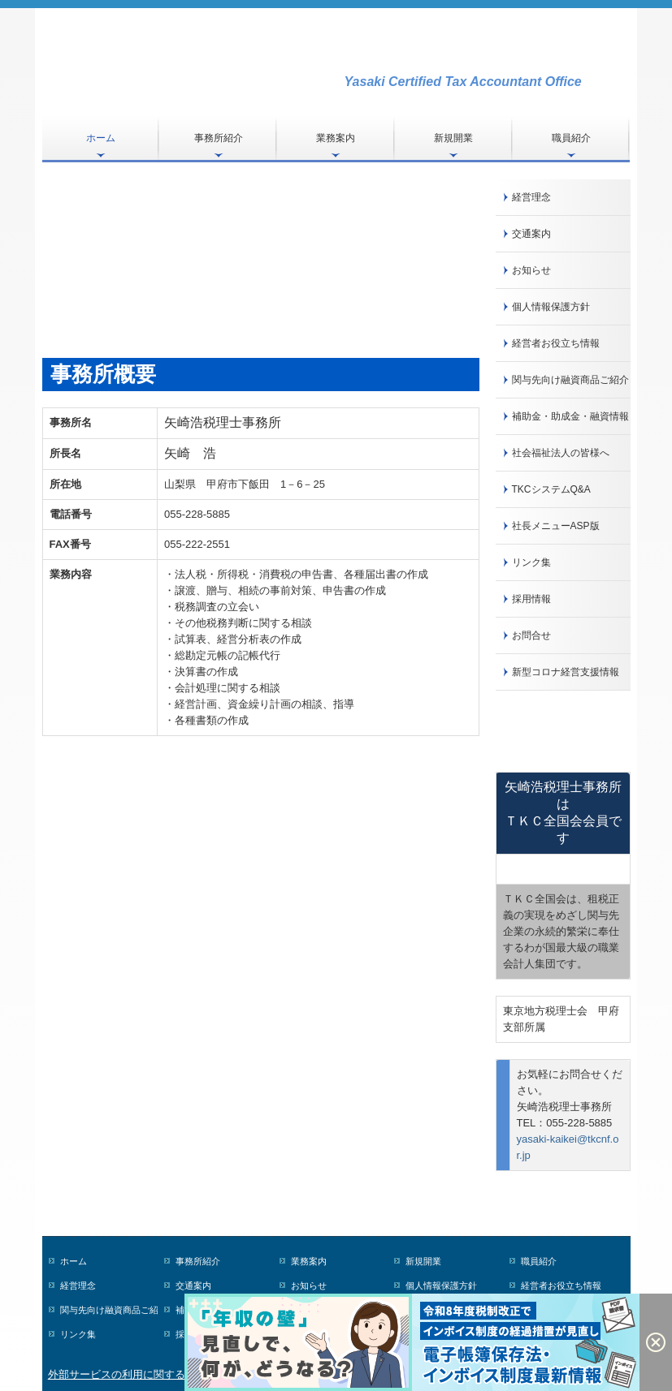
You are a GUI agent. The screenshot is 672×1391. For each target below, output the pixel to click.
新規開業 (453, 138)
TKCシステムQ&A (551, 489)
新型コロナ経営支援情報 (565, 672)
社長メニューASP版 (556, 526)
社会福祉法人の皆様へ (560, 453)
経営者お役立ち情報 (556, 343)
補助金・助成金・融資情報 (570, 416)
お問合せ (531, 635)
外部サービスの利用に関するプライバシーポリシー (169, 1374)
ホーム (100, 138)
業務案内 (335, 138)
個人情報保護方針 (551, 306)
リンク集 (531, 562)
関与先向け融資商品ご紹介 (570, 379)
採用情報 (531, 599)
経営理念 (531, 197)
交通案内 (531, 233)
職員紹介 (571, 138)
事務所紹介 (218, 138)
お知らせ (531, 270)
